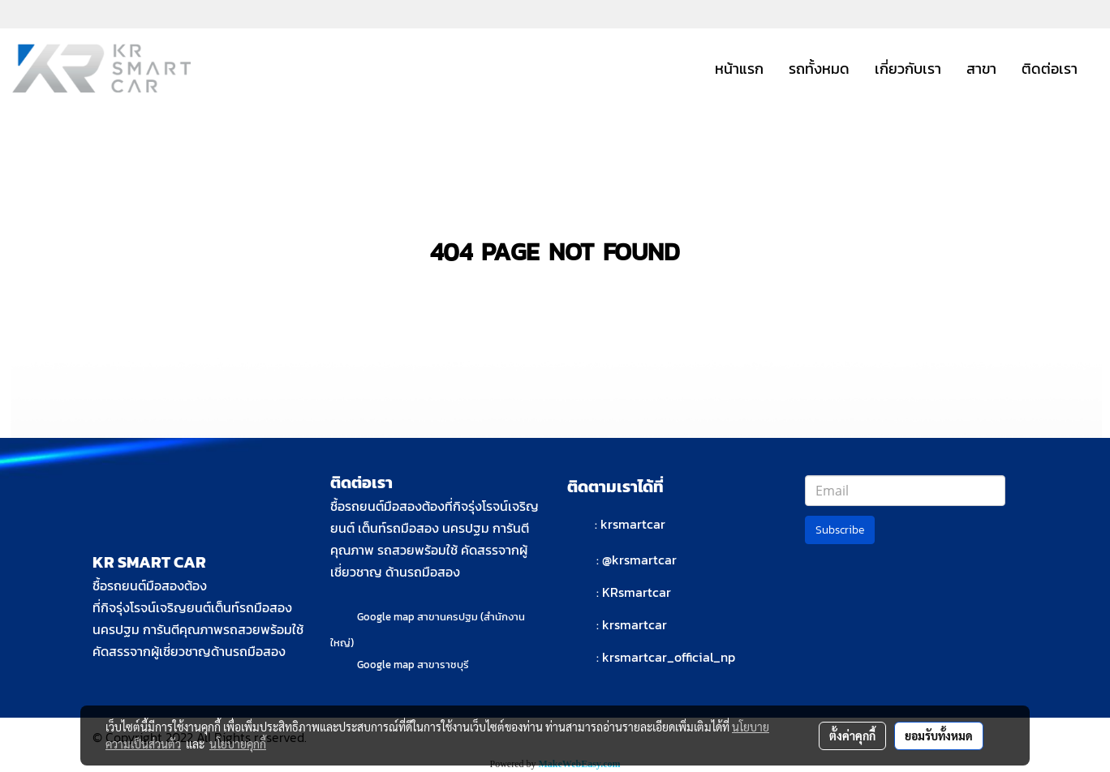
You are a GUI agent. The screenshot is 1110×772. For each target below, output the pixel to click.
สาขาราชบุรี (443, 664)
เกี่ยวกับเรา (908, 68)
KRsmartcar (636, 592)
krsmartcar (632, 524)
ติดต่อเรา (1050, 68)
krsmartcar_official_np (668, 657)
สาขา (981, 68)
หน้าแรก (739, 68)
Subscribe (839, 529)
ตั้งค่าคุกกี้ (852, 735)
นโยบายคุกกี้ (237, 743)
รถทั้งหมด (819, 68)
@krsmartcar (639, 559)
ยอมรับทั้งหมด (939, 735)
